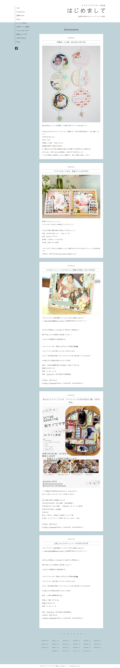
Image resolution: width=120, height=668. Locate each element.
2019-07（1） (77, 644)
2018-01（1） (56, 651)
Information (20, 12)
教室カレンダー (22, 34)
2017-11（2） (77, 651)
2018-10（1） (66, 647)
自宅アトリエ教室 (22, 27)
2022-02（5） (56, 644)
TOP (18, 8)
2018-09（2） (77, 647)
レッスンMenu (21, 23)
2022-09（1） (66, 640)
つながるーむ (50, 374)
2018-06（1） (87, 647)
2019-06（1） (87, 644)
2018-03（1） (98, 647)
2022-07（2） (77, 640)
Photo (18, 19)
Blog (18, 42)
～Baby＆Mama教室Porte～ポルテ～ (54, 321)
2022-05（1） (87, 640)
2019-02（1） (45, 647)
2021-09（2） (66, 644)
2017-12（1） (66, 651)
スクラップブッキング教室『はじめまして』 (56, 666)
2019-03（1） (98, 644)
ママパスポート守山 (64, 254)
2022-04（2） (98, 640)
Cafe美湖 (58, 509)
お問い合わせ (21, 38)
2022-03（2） (45, 644)
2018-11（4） (56, 647)
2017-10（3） (87, 651)
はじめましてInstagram (49, 383)
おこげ (72, 491)
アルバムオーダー (22, 30)
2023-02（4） (45, 640)
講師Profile (20, 15)
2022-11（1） (56, 640)
